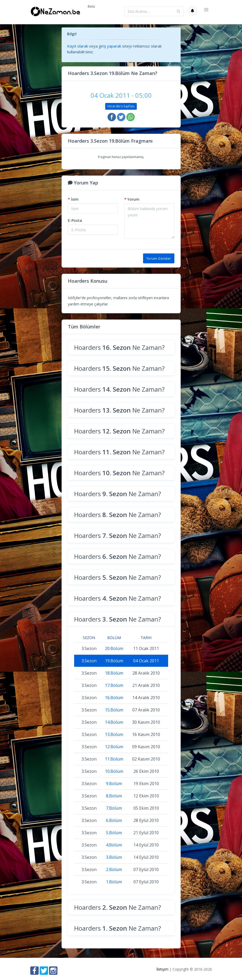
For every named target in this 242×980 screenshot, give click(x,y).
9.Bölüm (114, 783)
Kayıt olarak (77, 46)
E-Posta (75, 220)
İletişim (162, 969)
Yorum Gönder (158, 258)
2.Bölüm (114, 869)
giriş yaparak (110, 46)
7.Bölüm (114, 808)
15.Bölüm (114, 710)
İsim (73, 199)
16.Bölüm (114, 697)
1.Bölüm (114, 882)
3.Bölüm (114, 857)
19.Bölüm (114, 661)
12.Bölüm (114, 747)
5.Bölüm (114, 833)
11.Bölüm (114, 759)
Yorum (131, 199)
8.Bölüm (114, 796)
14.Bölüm (114, 722)
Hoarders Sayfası (121, 106)
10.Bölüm (114, 771)
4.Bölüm (114, 845)
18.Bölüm (114, 673)
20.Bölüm (114, 648)
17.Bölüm (114, 685)
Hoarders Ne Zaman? (119, 347)
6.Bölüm (114, 820)
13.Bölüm (114, 734)
